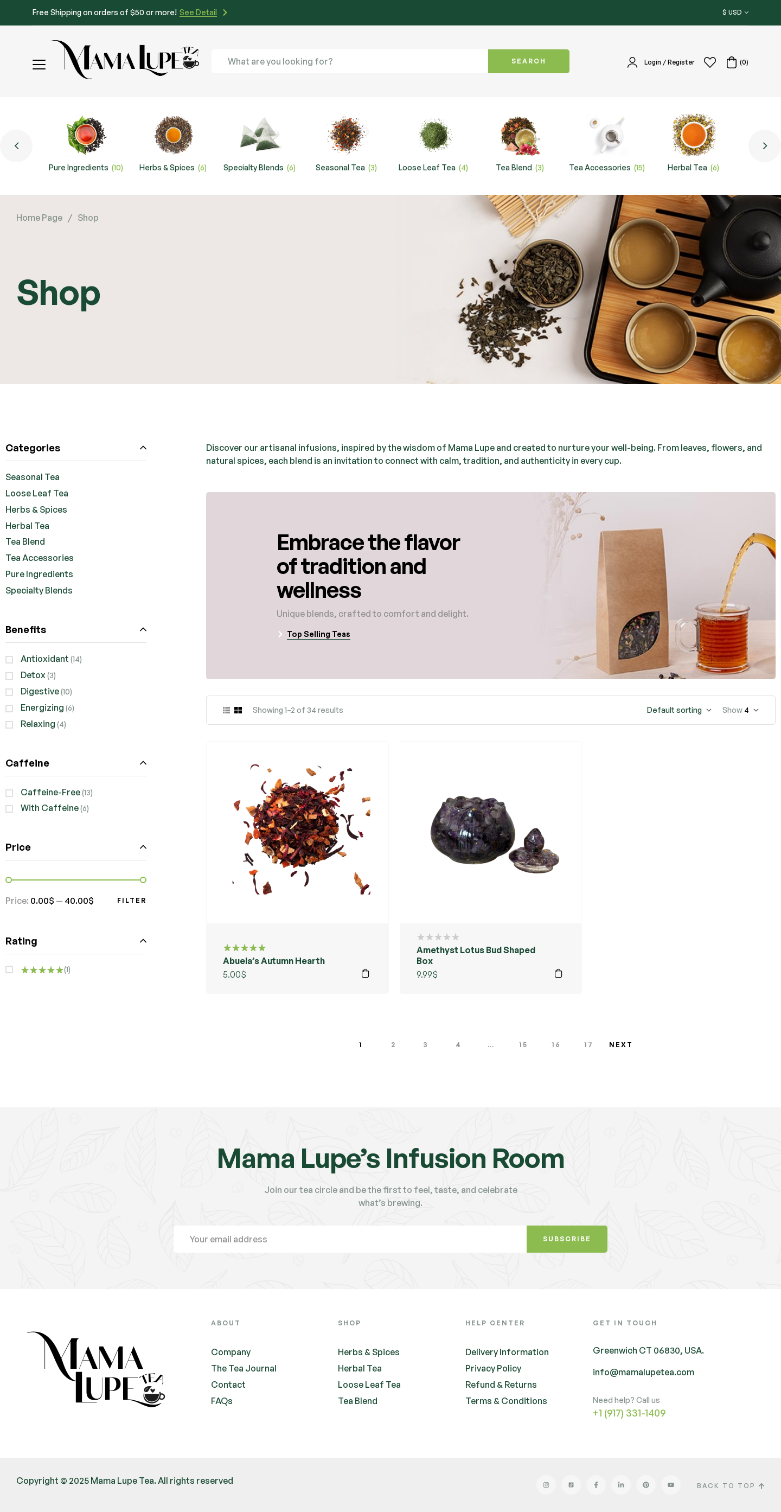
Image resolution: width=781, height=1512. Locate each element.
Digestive (40, 691)
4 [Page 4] (459, 1045)
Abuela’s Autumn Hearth (274, 960)
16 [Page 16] (556, 1045)
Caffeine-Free (50, 792)
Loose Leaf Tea (36, 493)
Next (621, 1045)
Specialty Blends (39, 590)
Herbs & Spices (36, 509)
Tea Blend (25, 541)
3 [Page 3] (425, 1045)
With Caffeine (50, 807)
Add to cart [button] (365, 973)
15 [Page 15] (523, 1045)
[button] (40, 64)
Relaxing (38, 723)
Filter (131, 900)
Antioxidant (45, 658)
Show (732, 709)
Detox (33, 674)
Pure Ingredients (39, 574)
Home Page (39, 217)
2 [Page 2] (393, 1045)
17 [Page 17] (588, 1045)
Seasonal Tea (32, 476)
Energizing (42, 707)
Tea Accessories (39, 557)
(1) (46, 969)
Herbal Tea (27, 525)
